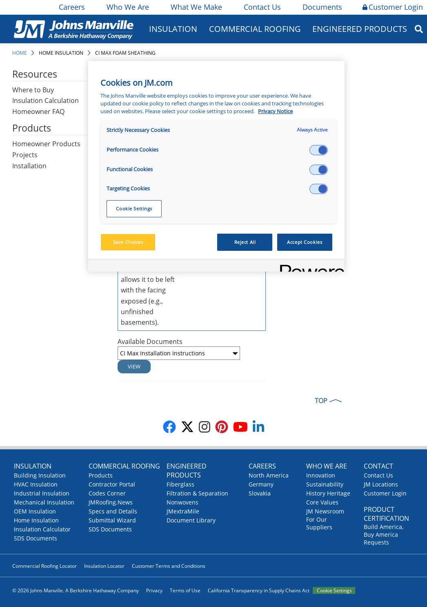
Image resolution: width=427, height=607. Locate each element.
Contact (378, 466)
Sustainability (324, 484)
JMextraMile (183, 511)
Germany (261, 484)
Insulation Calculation (45, 100)
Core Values (322, 502)
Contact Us (261, 7)
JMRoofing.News (111, 502)
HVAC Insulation (36, 484)
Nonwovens (182, 502)
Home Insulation (61, 52)
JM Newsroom (325, 511)
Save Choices (128, 242)
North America (269, 475)
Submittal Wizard (112, 520)
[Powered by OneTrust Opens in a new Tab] (309, 266)
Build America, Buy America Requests (383, 534)
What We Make (195, 7)
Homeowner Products (46, 143)
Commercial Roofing (255, 28)
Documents (321, 7)
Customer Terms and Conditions (168, 565)
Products (101, 475)
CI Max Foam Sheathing (125, 52)
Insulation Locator (104, 565)
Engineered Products (359, 28)
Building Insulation (40, 475)
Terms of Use (185, 590)
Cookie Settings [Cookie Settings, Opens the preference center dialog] (134, 208)
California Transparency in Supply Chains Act (258, 590)
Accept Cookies (304, 242)
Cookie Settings (334, 590)
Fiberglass (180, 484)
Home (19, 52)
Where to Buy (33, 89)
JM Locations (381, 484)
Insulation (173, 28)
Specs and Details (113, 511)
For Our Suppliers (319, 523)
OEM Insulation (35, 511)
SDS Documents (35, 538)
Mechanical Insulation (44, 502)
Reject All (245, 242)
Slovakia (260, 493)
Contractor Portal (112, 484)
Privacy (154, 590)
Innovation (320, 475)
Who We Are (127, 7)
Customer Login (393, 7)
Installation (29, 165)
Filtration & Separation (197, 493)
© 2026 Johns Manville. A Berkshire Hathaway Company (75, 590)
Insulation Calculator (42, 529)
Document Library (191, 520)
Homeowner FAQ (38, 111)
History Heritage (328, 493)
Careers (71, 7)
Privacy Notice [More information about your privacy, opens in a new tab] (275, 111)
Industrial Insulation (41, 493)
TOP (321, 400)
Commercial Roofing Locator (44, 565)
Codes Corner (107, 493)
